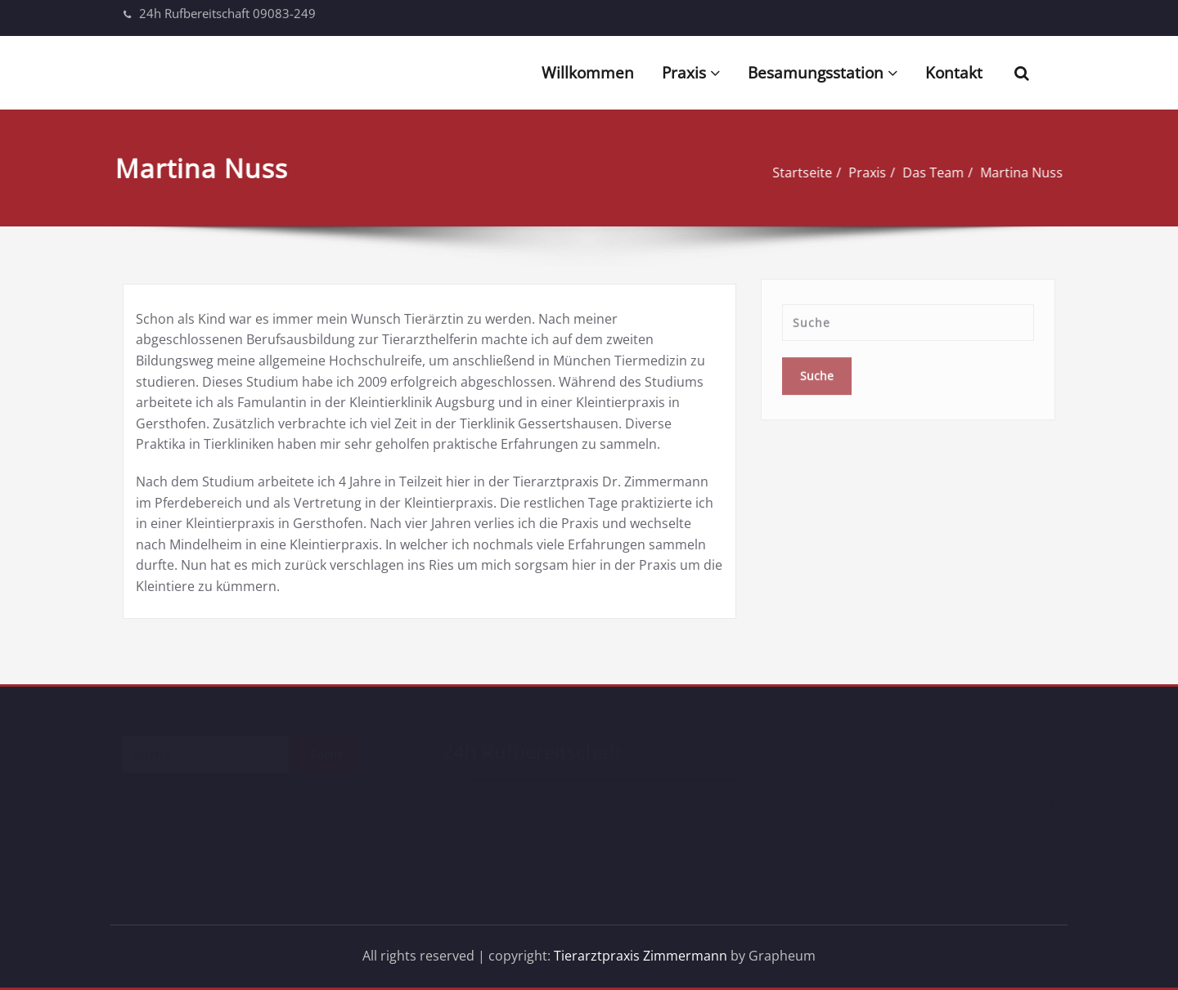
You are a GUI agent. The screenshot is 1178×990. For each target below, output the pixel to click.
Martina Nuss (1012, 172)
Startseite (793, 172)
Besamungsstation (822, 72)
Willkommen (588, 72)
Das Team (924, 172)
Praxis (691, 72)
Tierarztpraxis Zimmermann (640, 956)
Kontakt (953, 72)
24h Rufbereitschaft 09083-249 (227, 10)
